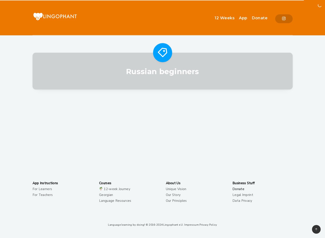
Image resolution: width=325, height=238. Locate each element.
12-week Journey (117, 189)
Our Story (173, 195)
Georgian (106, 195)
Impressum (191, 225)
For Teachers (43, 195)
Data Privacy (242, 201)
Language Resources (115, 201)
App (243, 18)
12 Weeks (225, 18)
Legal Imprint (242, 195)
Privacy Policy (208, 225)
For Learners (42, 189)
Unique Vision (176, 189)
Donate (260, 18)
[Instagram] (284, 18)
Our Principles (176, 201)
